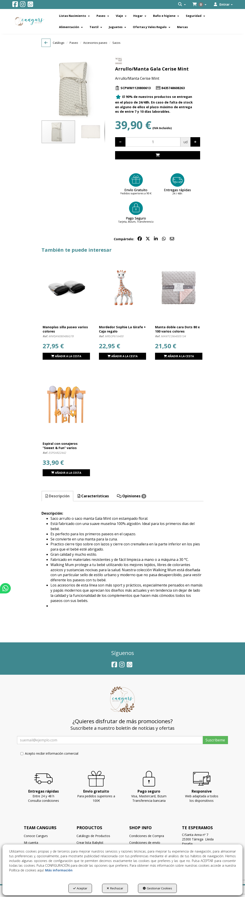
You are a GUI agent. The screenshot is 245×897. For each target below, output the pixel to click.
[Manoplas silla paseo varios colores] (66, 288)
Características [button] (93, 496)
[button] (15, 5)
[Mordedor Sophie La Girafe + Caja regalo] (122, 288)
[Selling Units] (152, 141)
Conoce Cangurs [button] (36, 836)
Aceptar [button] (80, 888)
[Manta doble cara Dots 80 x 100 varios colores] (178, 288)
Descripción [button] (57, 496)
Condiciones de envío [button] (144, 842)
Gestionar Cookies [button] (157, 888)
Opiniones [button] (131, 496)
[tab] (58, 496)
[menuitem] (182, 4)
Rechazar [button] (115, 888)
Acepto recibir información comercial (49, 753)
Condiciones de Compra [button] (146, 836)
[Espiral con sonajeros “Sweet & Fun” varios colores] (66, 404)
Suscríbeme (215, 740)
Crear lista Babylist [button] (90, 842)
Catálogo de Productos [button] (93, 836)
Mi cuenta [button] (31, 842)
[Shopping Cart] (157, 155)
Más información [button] (58, 870)
